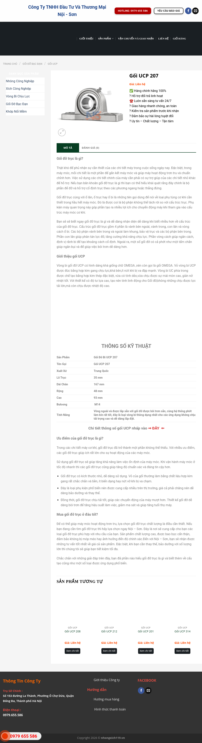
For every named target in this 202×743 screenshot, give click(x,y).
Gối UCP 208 (72, 631)
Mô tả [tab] (68, 147)
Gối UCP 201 (146, 631)
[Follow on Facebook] (188, 10)
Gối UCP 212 (109, 631)
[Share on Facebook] (141, 690)
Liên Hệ (163, 38)
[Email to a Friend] (148, 690)
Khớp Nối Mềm (16, 111)
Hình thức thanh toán (110, 709)
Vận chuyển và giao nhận (136, 38)
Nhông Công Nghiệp (20, 81)
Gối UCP (53, 63)
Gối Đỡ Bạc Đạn (32, 63)
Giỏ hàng (179, 38)
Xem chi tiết (72, 651)
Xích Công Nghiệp (18, 89)
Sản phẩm (106, 38)
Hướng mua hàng (106, 699)
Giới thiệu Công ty (107, 680)
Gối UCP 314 (183, 631)
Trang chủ (10, 63)
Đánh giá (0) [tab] (90, 147)
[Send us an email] (195, 10)
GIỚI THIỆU (86, 38)
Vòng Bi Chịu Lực (18, 96)
